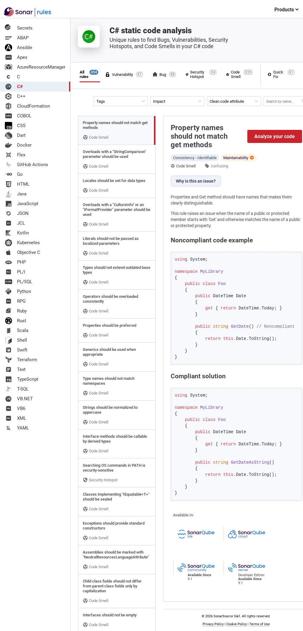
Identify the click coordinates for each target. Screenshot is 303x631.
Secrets (19, 28)
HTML (17, 184)
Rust (15, 320)
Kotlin (17, 233)
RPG (15, 301)
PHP (15, 262)
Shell (16, 340)
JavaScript (21, 203)
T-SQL (17, 389)
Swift (16, 350)
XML (15, 418)
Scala (16, 330)
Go (14, 174)
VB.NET (19, 398)
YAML (17, 428)
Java (15, 194)
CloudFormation (27, 106)
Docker (18, 145)
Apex (16, 57)
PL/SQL (18, 281)
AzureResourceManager (35, 67)
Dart (15, 135)
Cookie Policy (238, 624)
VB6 (15, 408)
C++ (15, 96)
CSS (15, 125)
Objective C (22, 252)
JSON (17, 213)
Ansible (18, 47)
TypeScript (21, 379)
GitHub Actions (26, 164)
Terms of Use (261, 624)
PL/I (15, 272)
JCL (15, 223)
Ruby (16, 311)
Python (18, 291)
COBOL (18, 115)
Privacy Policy (214, 624)
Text (15, 369)
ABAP (17, 37)
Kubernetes (22, 242)
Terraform (21, 359)
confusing (219, 166)
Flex (15, 155)
